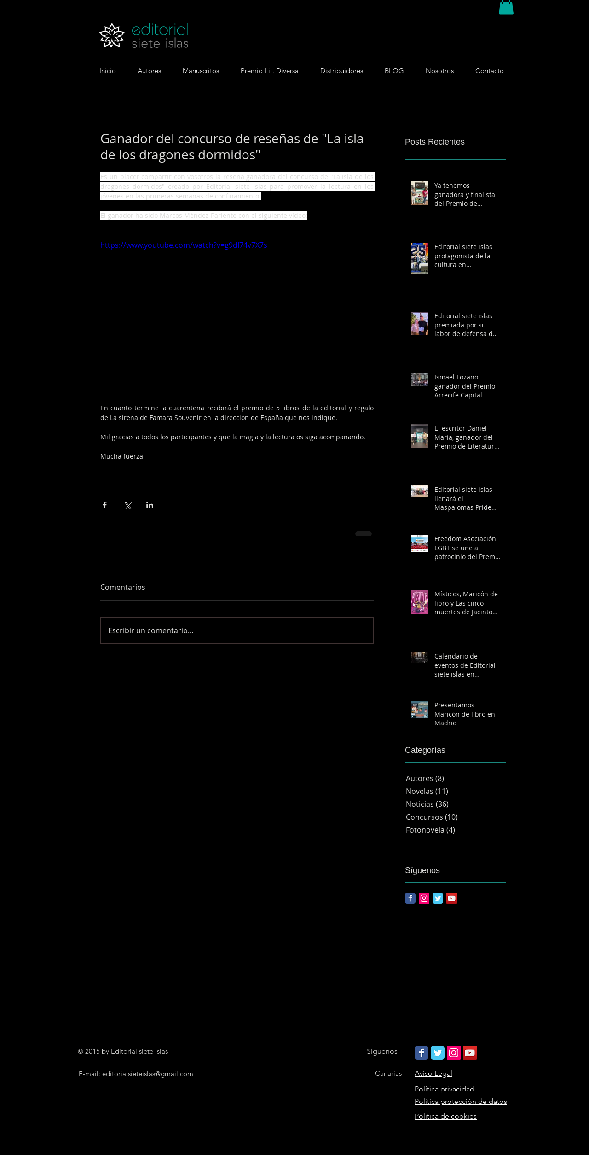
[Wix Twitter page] (438, 1053)
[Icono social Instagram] (424, 898)
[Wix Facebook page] (421, 1053)
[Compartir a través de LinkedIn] (149, 505)
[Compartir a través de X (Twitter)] (127, 505)
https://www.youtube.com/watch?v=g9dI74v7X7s (183, 245)
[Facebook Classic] (410, 898)
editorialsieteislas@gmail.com (147, 1073)
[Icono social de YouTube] (451, 898)
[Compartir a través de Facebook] (104, 505)
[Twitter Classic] (438, 898)
